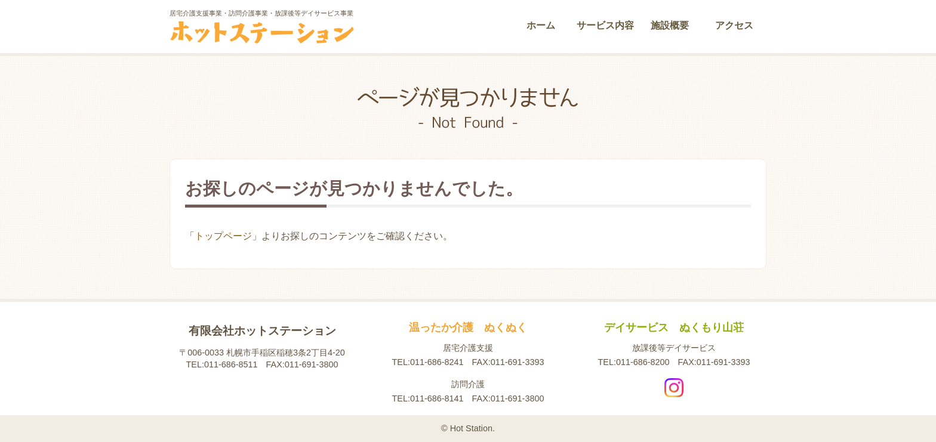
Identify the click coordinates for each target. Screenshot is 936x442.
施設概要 (670, 25)
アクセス (734, 25)
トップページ (223, 236)
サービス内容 (605, 25)
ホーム (540, 25)
